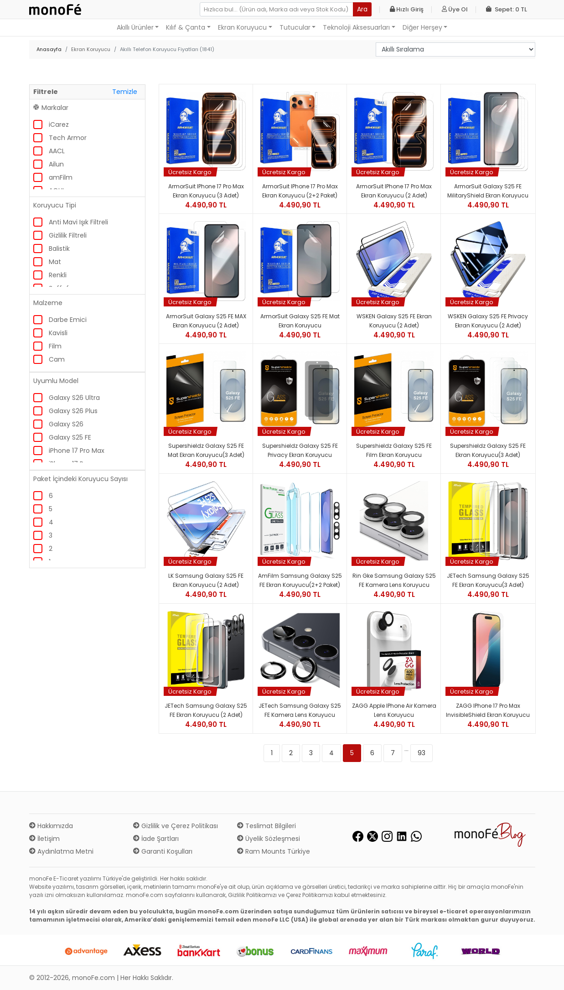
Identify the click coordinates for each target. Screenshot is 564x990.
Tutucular (294, 27)
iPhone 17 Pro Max (76, 450)
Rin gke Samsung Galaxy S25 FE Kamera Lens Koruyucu (394, 580)
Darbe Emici (68, 319)
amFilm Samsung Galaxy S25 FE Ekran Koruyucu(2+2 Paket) (300, 580)
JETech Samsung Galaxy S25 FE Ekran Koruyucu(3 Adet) (488, 580)
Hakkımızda (51, 825)
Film (55, 346)
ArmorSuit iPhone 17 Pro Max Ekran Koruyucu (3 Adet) (206, 190)
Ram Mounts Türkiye (273, 851)
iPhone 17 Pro (69, 463)
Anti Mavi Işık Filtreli (78, 222)
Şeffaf (59, 288)
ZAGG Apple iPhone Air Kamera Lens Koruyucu (394, 710)
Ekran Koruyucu (242, 27)
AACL (57, 150)
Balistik (59, 248)
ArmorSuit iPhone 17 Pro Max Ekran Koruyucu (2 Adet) (394, 190)
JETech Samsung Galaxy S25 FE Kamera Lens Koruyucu (300, 710)
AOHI (56, 190)
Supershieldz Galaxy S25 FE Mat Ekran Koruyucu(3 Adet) (206, 450)
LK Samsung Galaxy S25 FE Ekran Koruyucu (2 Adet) (205, 580)
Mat (55, 261)
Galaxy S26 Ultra (74, 397)
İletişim (44, 838)
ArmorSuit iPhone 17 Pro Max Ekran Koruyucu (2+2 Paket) (300, 190)
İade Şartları (156, 838)
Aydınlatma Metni (61, 851)
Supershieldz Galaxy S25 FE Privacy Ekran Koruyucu (300, 450)
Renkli (58, 275)
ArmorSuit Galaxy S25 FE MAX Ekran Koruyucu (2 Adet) (206, 320)
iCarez (59, 124)
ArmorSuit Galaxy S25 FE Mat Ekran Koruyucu (300, 320)
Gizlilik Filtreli (68, 235)
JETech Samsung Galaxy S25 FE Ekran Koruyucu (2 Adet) (206, 710)
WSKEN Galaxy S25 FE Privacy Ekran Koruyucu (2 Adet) (488, 320)
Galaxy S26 (66, 424)
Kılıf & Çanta (185, 27)
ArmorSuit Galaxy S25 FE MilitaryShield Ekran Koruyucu (487, 190)
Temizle (124, 91)
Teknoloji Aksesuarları (356, 27)
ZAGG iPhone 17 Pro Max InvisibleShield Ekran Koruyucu (488, 710)
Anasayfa (49, 49)
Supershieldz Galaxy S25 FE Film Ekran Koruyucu (394, 450)
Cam (57, 359)
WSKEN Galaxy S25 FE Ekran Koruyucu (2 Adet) (394, 320)
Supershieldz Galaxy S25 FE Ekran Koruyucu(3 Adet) (488, 450)
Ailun (56, 164)
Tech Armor (68, 137)
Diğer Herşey (422, 27)
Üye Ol (455, 9)
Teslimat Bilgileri (266, 825)
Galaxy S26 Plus (73, 410)
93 (421, 752)
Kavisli (58, 332)
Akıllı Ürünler (135, 27)
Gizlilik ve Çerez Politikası (175, 825)
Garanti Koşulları (162, 851)
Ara (362, 9)
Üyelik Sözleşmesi (268, 838)
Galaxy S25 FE (70, 437)
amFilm (60, 177)
